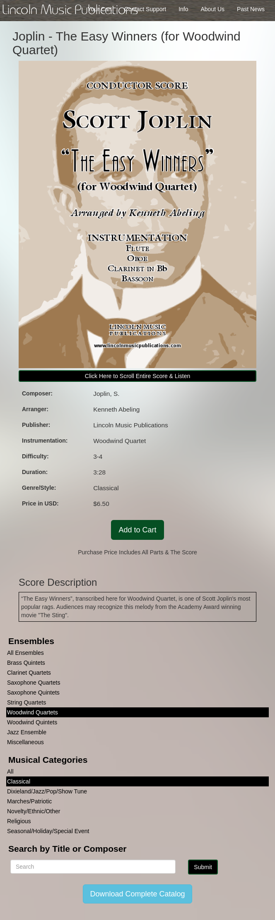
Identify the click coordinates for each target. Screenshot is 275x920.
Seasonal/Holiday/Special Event (48, 831)
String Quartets (26, 702)
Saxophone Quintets (33, 692)
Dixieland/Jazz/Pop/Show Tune (47, 791)
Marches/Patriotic (29, 801)
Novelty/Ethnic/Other (33, 811)
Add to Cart (137, 530)
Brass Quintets (26, 662)
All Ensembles (25, 652)
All (10, 771)
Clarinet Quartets (29, 672)
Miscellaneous (25, 742)
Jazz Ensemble (26, 732)
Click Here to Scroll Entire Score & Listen (137, 376)
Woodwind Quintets (32, 722)
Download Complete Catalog (137, 894)
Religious (19, 821)
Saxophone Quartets (33, 682)
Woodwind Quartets (32, 712)
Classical (18, 781)
